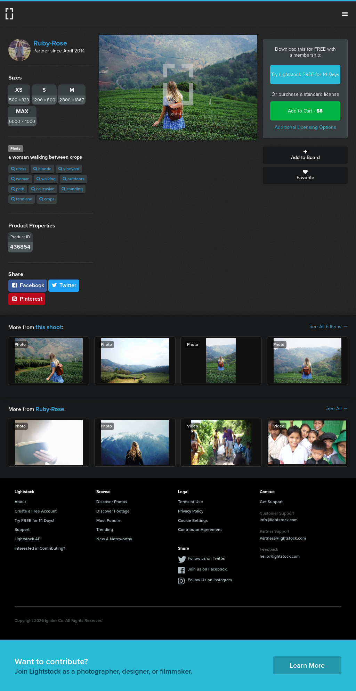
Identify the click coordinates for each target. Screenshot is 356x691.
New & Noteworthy (114, 537)
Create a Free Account (36, 510)
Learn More (307, 664)
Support (22, 528)
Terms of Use (190, 500)
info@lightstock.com (279, 518)
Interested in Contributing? (40, 547)
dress (18, 169)
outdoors (73, 179)
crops (47, 199)
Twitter (64, 285)
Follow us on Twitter (207, 557)
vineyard (68, 169)
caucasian (43, 189)
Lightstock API (28, 537)
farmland (21, 199)
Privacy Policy (190, 510)
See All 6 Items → (328, 326)
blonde (42, 169)
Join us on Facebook (207, 568)
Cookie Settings (193, 519)
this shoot (47, 327)
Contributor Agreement (200, 528)
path (17, 189)
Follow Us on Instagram (210, 578)
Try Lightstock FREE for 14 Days (305, 74)
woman (20, 179)
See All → (337, 408)
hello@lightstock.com (280, 555)
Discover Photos (111, 500)
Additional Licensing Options (305, 127)
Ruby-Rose (50, 43)
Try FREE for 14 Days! (34, 519)
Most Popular (108, 519)
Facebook (27, 285)
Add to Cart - (305, 111)
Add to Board (305, 155)
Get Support (271, 500)
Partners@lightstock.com (283, 537)
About (20, 500)
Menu (344, 13)
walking (46, 179)
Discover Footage (113, 510)
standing (72, 189)
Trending (104, 528)
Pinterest (26, 299)
